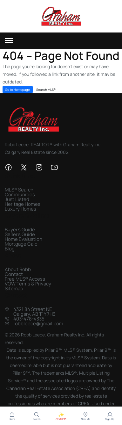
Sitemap (14, 288)
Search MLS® (46, 89)
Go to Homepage (17, 89)
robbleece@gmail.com (38, 323)
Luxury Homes (20, 208)
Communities (20, 194)
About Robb (18, 269)
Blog (10, 248)
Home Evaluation (23, 239)
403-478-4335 (28, 318)
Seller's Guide (20, 234)
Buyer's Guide (20, 229)
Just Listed (17, 199)
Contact (14, 274)
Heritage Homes (22, 204)
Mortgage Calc (21, 243)
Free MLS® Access (25, 279)
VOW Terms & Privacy (28, 283)
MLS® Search (19, 189)
